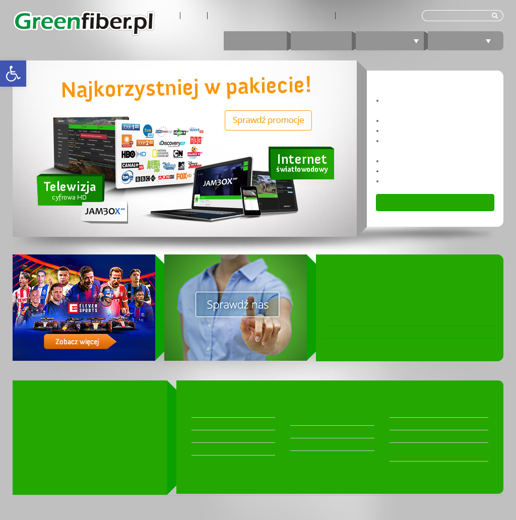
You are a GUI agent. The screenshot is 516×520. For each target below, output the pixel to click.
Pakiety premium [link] (215, 424)
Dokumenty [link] (406, 436)
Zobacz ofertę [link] (435, 202)
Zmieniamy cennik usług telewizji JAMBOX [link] (391, 319)
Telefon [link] (301, 432)
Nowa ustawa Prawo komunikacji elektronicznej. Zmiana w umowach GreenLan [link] (398, 286)
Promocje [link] (255, 40)
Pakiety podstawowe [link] (220, 449)
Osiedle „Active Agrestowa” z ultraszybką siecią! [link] (402, 345)
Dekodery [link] (205, 411)
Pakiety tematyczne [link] (218, 436)
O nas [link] (167, 15)
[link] (13, 73)
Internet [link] (321, 40)
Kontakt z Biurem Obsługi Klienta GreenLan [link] (271, 15)
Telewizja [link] (393, 40)
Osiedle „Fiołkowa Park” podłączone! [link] (383, 332)
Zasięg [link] (193, 15)
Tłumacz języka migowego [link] (376, 15)
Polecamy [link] (465, 40)
